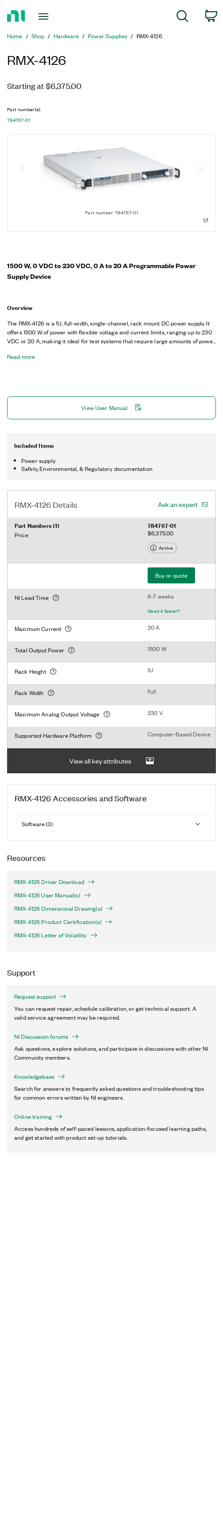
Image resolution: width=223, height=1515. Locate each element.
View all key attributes (111, 761)
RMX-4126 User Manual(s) (52, 895)
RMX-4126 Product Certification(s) (63, 922)
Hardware (66, 36)
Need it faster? (164, 611)
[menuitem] (182, 18)
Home (15, 36)
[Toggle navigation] (47, 16)
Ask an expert (178, 504)
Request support (40, 997)
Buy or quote (171, 575)
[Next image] (200, 169)
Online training (38, 1117)
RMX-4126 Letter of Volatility (56, 935)
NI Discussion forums (46, 1037)
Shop (38, 36)
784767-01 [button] (18, 120)
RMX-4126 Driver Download (54, 882)
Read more (21, 357)
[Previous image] (23, 169)
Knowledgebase (39, 1077)
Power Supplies (107, 36)
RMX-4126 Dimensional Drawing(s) (63, 908)
